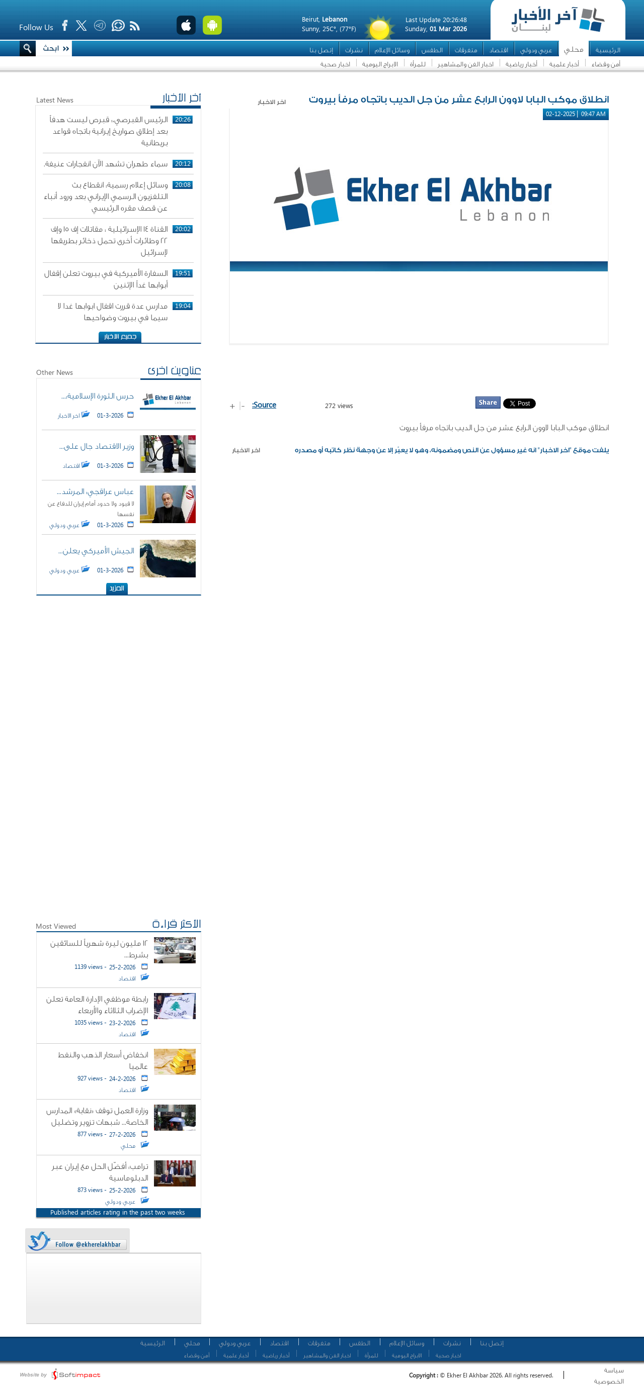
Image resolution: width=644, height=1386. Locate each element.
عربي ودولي (536, 50)
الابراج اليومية (380, 64)
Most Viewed (56, 926)
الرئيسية (608, 50)
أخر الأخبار (181, 99)
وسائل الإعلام (392, 50)
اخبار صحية (335, 64)
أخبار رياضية (521, 64)
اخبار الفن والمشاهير (466, 64)
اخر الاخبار (246, 450)
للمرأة (418, 64)
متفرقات (466, 50)
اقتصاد (498, 50)
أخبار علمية (564, 64)
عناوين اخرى (174, 371)
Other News (54, 372)
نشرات (354, 50)
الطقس (432, 50)
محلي (574, 49)
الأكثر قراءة (176, 925)
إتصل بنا (321, 50)
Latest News (54, 100)
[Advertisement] (419, 370)
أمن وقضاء (605, 64)
